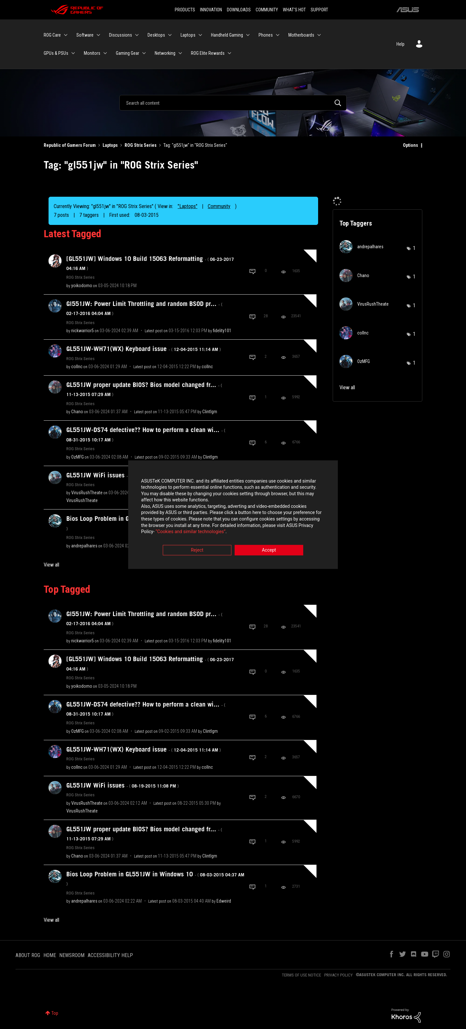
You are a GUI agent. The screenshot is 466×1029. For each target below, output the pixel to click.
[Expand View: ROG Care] (65, 35)
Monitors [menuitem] (92, 53)
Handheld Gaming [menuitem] (227, 35)
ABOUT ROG (28, 955)
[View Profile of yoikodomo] (81, 285)
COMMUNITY (267, 9)
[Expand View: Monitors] (105, 53)
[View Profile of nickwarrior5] (82, 330)
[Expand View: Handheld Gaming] (248, 35)
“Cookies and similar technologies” (191, 532)
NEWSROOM (71, 955)
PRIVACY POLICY (338, 975)
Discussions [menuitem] (120, 35)
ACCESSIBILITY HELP (110, 955)
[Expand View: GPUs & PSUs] (73, 53)
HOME (49, 955)
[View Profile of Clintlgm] (209, 411)
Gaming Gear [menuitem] (127, 53)
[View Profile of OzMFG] (77, 457)
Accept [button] (269, 550)
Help (400, 44)
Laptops (110, 145)
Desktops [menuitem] (156, 35)
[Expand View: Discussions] (137, 35)
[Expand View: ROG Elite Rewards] (229, 53)
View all (51, 565)
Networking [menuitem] (165, 53)
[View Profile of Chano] (77, 411)
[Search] (233, 103)
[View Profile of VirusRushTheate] (87, 492)
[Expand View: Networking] (180, 53)
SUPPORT (319, 9)
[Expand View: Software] (98, 35)
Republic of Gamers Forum (70, 145)
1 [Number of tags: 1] (414, 248)
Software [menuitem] (85, 35)
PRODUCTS (185, 9)
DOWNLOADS (239, 9)
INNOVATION (211, 9)
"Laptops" (187, 206)
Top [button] (54, 1013)
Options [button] (410, 145)
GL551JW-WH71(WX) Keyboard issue (143, 349)
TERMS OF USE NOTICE (301, 975)
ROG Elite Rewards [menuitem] (208, 53)
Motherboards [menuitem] (301, 35)
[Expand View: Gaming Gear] (144, 53)
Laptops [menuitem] (188, 35)
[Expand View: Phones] (277, 35)
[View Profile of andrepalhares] (84, 545)
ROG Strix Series (141, 145)
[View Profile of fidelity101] (222, 330)
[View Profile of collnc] (77, 366)
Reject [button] (197, 550)
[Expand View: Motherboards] (319, 35)
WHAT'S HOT (294, 9)
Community (219, 206)
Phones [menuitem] (266, 35)
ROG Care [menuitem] (52, 35)
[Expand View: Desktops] (170, 35)
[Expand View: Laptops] (200, 35)
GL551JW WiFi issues (122, 475)
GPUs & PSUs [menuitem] (56, 53)
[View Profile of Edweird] (223, 901)
